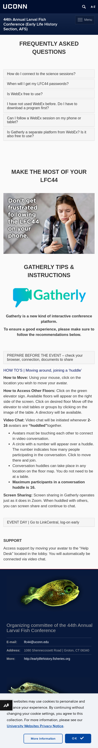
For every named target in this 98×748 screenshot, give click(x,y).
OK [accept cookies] (78, 738)
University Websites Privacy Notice (35, 726)
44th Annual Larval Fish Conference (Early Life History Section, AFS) (30, 24)
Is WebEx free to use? (25, 94)
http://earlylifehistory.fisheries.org (47, 659)
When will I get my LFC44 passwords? (38, 84)
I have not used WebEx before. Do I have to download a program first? (42, 106)
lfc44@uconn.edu (36, 642)
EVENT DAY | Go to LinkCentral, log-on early (43, 522)
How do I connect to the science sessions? (41, 74)
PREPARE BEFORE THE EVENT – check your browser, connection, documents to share (45, 357)
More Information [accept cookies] (43, 739)
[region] (49, 223)
